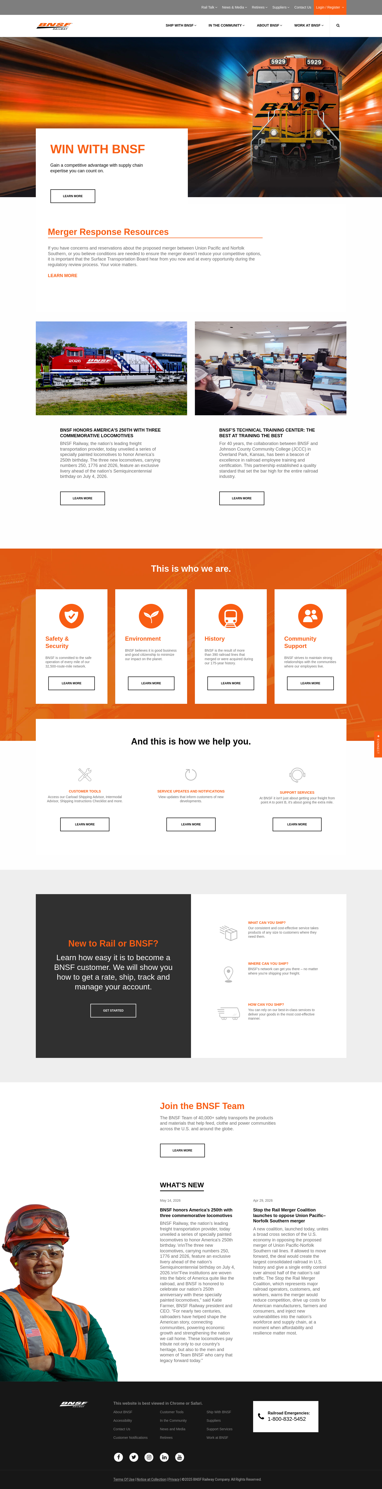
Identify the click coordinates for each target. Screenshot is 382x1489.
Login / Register (330, 7)
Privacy (174, 1479)
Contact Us (302, 7)
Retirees (259, 7)
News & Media (234, 7)
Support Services (220, 1429)
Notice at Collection (151, 1479)
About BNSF (269, 25)
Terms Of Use (123, 1479)
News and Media (172, 1429)
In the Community (227, 25)
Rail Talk (209, 7)
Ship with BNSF (181, 25)
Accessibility (122, 1420)
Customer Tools (171, 1412)
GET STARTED (113, 1010)
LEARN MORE (62, 275)
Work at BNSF (308, 25)
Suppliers (280, 7)
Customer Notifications (130, 1438)
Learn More (85, 824)
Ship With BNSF (219, 1412)
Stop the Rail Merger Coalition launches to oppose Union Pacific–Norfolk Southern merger (289, 1215)
